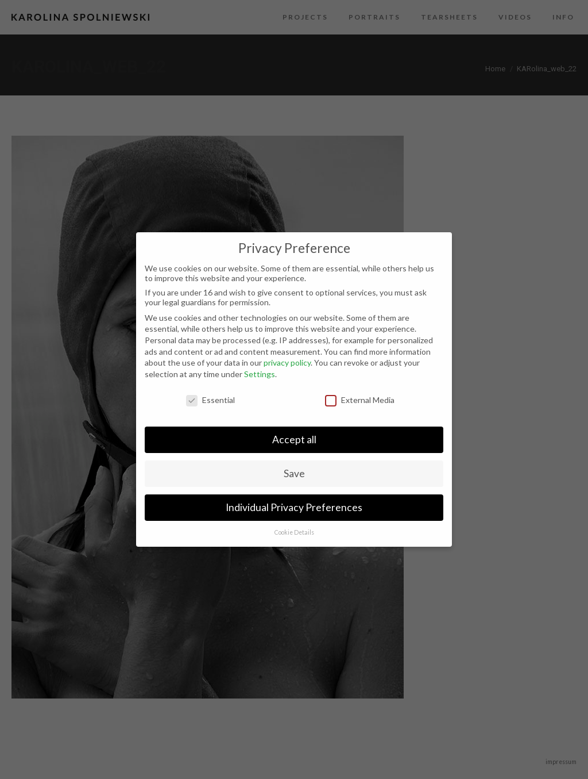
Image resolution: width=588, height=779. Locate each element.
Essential (210, 400)
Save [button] (294, 473)
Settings (259, 374)
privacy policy (287, 362)
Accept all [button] (294, 439)
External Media (359, 400)
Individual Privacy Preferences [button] (294, 507)
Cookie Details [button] (294, 532)
